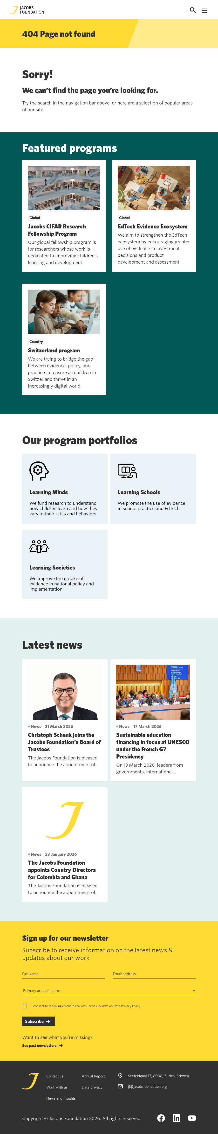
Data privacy (92, 1087)
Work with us (57, 1087)
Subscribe (34, 1021)
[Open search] (193, 10)
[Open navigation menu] (204, 10)
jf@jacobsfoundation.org (147, 1086)
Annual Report (93, 1076)
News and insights (61, 1098)
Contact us (54, 1076)
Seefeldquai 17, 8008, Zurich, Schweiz (159, 1076)
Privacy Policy (130, 1006)
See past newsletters (39, 1045)
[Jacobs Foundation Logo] (27, 10)
